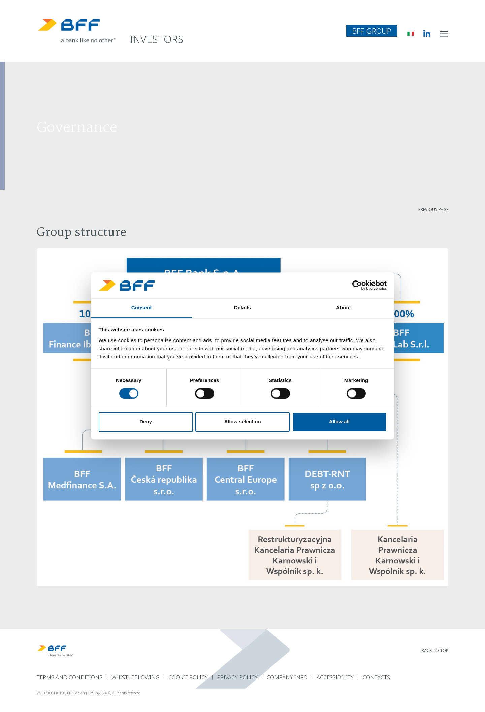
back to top (434, 650)
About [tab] (343, 307)
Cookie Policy (188, 677)
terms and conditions (69, 677)
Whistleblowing (135, 677)
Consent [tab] (141, 307)
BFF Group (371, 31)
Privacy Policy (237, 677)
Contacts (376, 677)
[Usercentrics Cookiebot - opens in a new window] (357, 285)
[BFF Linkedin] (422, 33)
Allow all (339, 421)
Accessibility (335, 677)
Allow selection (242, 421)
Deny (145, 421)
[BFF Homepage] (77, 31)
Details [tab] (242, 307)
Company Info (287, 677)
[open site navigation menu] (444, 33)
